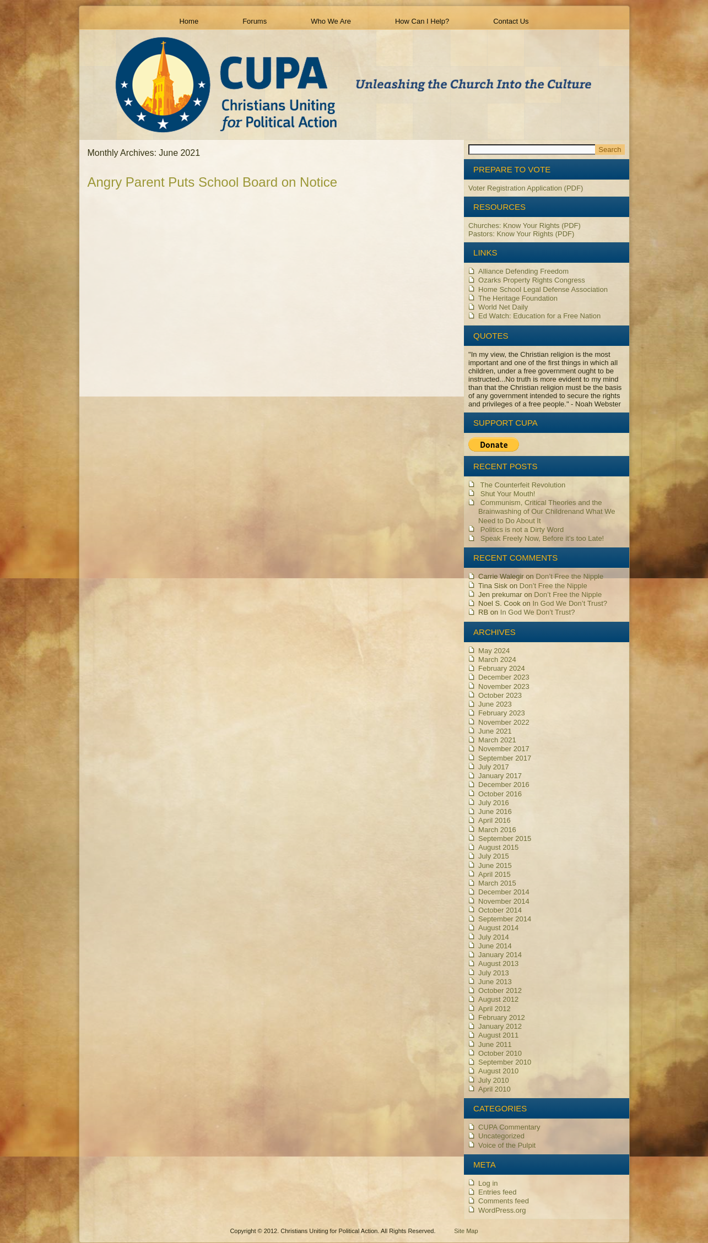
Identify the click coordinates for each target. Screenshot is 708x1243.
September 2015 (504, 838)
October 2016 (500, 794)
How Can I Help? (422, 21)
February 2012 (501, 1017)
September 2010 (504, 1062)
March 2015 (497, 883)
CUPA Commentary (509, 1127)
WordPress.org (502, 1210)
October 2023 (500, 695)
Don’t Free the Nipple (569, 576)
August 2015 (498, 847)
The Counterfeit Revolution (523, 485)
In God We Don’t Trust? (569, 603)
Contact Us (510, 21)
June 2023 (495, 704)
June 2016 (495, 811)
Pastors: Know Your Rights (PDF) (521, 234)
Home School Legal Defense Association (543, 289)
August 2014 (498, 928)
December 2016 (503, 784)
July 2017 (493, 767)
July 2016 (493, 803)
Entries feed (497, 1192)
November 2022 (503, 722)
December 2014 (503, 892)
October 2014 (500, 910)
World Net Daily (503, 307)
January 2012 (500, 1026)
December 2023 (503, 677)
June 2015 (495, 865)
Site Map (466, 1231)
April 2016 (494, 820)
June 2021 (495, 731)
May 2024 (494, 651)
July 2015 (493, 856)
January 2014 (500, 955)
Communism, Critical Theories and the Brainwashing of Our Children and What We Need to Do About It (546, 511)
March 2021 (497, 740)
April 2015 (494, 874)
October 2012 (500, 990)
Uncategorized (501, 1136)
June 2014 (495, 946)
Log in (488, 1183)
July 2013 (493, 973)
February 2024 (501, 668)
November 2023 (503, 686)
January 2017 (500, 776)
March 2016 (497, 830)
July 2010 (493, 1080)
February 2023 (501, 713)
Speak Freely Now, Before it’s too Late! (542, 538)
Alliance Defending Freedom (523, 271)
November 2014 (503, 901)
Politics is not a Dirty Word (522, 529)
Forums (254, 21)
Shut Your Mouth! (508, 494)
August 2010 (498, 1071)
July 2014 (493, 937)
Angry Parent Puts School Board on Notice (213, 182)
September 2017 (504, 758)
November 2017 (503, 749)
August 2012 (498, 999)
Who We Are (331, 21)
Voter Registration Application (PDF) (525, 188)
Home (188, 21)
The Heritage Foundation (518, 298)
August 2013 (498, 963)
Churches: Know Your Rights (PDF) (524, 225)
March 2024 (497, 659)
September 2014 (504, 919)
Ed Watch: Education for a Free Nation (539, 316)
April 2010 (494, 1089)
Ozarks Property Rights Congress (531, 280)
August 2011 (498, 1035)
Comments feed (503, 1201)
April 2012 (494, 1009)
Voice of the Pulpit (507, 1145)
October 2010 (500, 1053)
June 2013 (495, 982)
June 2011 (495, 1044)
